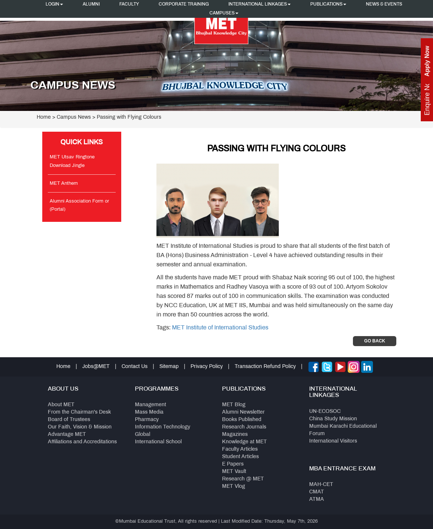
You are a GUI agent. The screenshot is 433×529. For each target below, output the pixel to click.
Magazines (235, 434)
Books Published (241, 419)
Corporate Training (184, 4)
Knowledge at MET (244, 442)
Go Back (374, 341)
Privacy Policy (207, 366)
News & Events (384, 4)
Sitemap (169, 366)
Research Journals (244, 427)
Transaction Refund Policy (265, 366)
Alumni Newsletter (243, 412)
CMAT (316, 492)
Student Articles (240, 456)
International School (158, 442)
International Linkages (259, 4)
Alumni (91, 4)
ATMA (316, 499)
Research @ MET (243, 479)
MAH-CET (321, 484)
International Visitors (333, 441)
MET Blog (233, 404)
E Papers (233, 464)
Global (142, 434)
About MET (61, 404)
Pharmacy (147, 419)
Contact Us (135, 366)
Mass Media (149, 412)
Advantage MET (67, 434)
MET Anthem (64, 183)
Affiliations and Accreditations (82, 442)
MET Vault (234, 471)
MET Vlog (233, 486)
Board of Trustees (69, 419)
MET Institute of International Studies (220, 328)
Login (54, 4)
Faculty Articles (240, 449)
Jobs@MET (96, 366)
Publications (328, 4)
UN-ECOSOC (325, 411)
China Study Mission (333, 419)
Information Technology (162, 427)
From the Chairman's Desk (79, 412)
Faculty (129, 4)
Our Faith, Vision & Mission (80, 427)
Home (44, 117)
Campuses (223, 13)
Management (150, 404)
